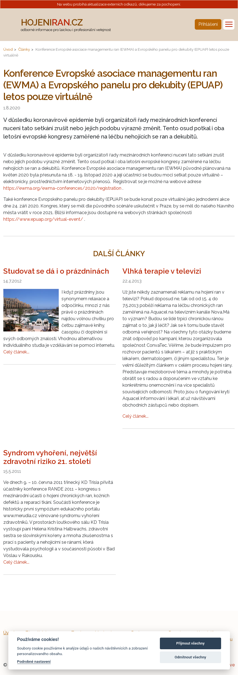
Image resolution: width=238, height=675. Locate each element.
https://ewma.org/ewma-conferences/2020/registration (62, 188)
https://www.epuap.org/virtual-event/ (43, 219)
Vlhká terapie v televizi (161, 271)
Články (24, 49)
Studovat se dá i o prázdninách (56, 271)
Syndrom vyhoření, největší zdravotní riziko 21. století (50, 457)
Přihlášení (208, 24)
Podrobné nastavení (34, 661)
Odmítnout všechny (190, 657)
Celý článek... (16, 352)
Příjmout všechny (190, 643)
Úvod (8, 49)
